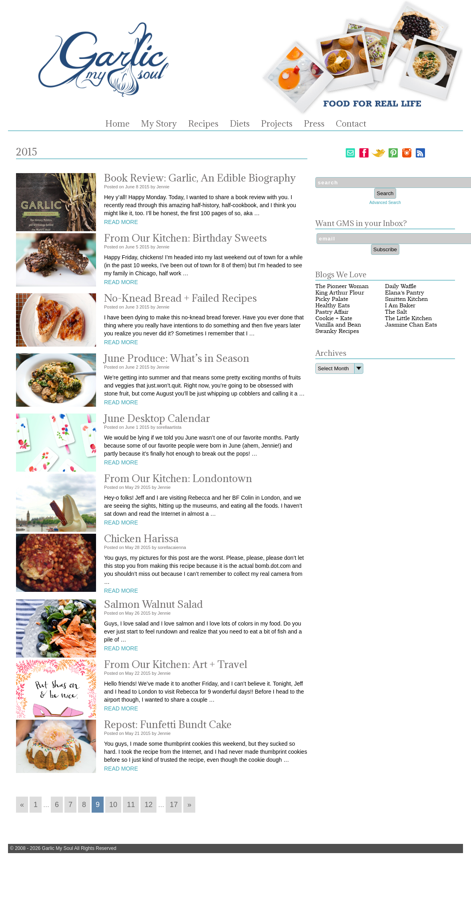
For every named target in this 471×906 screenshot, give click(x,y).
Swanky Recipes (337, 331)
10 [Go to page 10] (113, 805)
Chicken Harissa (141, 538)
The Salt (396, 312)
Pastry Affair (332, 312)
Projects (277, 124)
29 (136, 487)
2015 (144, 186)
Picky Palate (331, 299)
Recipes (203, 124)
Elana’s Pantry (404, 292)
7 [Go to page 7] (70, 805)
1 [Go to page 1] (36, 805)
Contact (351, 124)
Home (117, 124)
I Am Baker (400, 305)
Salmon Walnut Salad (153, 604)
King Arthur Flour (339, 292)
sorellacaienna (172, 547)
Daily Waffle (400, 286)
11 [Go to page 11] (131, 805)
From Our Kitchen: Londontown (178, 478)
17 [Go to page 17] (174, 805)
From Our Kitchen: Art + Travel (175, 664)
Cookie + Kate (333, 318)
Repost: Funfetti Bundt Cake (168, 724)
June (130, 186)
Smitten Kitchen (406, 299)
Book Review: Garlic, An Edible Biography (200, 177)
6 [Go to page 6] (57, 805)
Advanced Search (385, 202)
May (129, 487)
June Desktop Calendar (157, 418)
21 (136, 733)
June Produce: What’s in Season (176, 358)
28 (136, 547)
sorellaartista (168, 427)
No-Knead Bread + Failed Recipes (180, 298)
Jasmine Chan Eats (411, 324)
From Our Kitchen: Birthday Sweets (185, 237)
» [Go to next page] (189, 805)
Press (314, 124)
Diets (240, 124)
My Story (159, 124)
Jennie (162, 186)
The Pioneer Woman (342, 286)
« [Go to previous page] (22, 805)
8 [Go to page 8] (84, 805)
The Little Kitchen (408, 318)
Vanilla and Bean (338, 324)
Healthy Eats (332, 305)
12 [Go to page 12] (148, 805)
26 (136, 613)
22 (136, 673)
